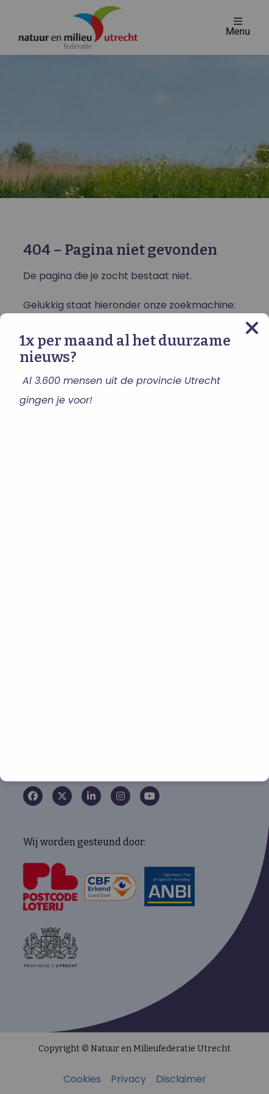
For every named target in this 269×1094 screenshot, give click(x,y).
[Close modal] (252, 328)
